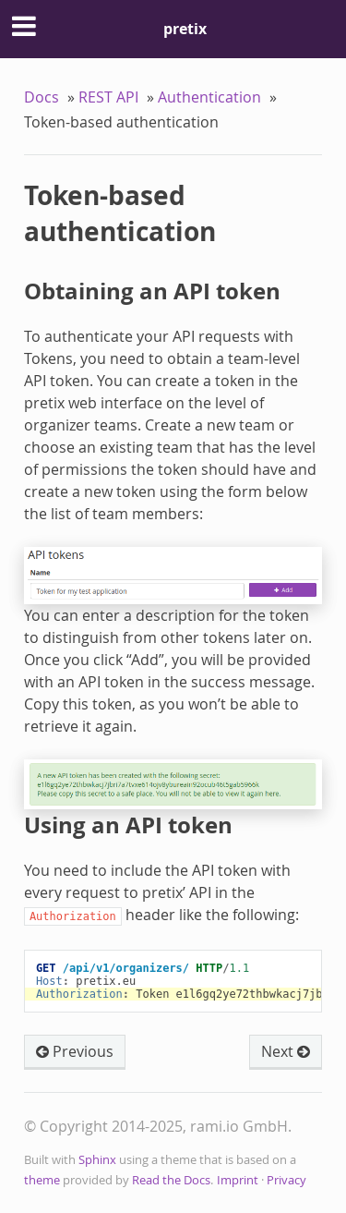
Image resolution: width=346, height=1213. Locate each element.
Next (285, 1051)
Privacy (286, 1180)
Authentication (209, 97)
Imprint (237, 1180)
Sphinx (97, 1160)
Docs (41, 97)
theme (42, 1180)
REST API (108, 97)
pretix (185, 28)
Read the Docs (171, 1180)
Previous (74, 1051)
